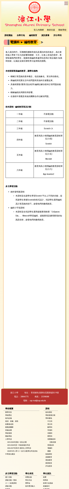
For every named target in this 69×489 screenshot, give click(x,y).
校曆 (44, 477)
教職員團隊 (9, 427)
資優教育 (48, 457)
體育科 (49, 436)
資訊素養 (45, 35)
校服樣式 (46, 486)
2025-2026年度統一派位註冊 (17, 442)
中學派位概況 (10, 454)
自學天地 (21, 35)
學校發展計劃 (50, 415)
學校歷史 (8, 415)
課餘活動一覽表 (11, 480)
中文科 (49, 421)
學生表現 (29, 473)
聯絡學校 (8, 436)
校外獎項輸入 (30, 486)
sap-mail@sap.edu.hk (38, 400)
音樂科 (49, 433)
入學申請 (8, 439)
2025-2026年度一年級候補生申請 (18, 445)
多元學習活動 (11, 473)
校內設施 (8, 418)
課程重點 (9, 35)
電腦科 (49, 448)
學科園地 (48, 418)
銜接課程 (48, 454)
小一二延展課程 (11, 483)
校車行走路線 (48, 483)
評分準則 (58, 35)
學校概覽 (9, 408)
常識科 (49, 430)
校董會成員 (9, 424)
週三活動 (8, 477)
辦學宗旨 (8, 412)
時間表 (45, 480)
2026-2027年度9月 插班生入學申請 (19, 448)
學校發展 (8, 433)
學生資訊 (47, 473)
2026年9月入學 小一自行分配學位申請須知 (22, 451)
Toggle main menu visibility (66, 2)
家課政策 (48, 463)
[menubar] (34, 35)
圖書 (49, 451)
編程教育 (33, 35)
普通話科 (50, 445)
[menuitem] (9, 35)
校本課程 (48, 412)
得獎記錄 (28, 477)
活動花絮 (52, 442)
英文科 (49, 424)
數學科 (49, 427)
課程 (47, 408)
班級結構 (8, 430)
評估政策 (48, 466)
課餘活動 (8, 486)
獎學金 (27, 483)
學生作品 (28, 480)
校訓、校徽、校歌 (11, 421)
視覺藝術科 (51, 439)
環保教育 (48, 460)
